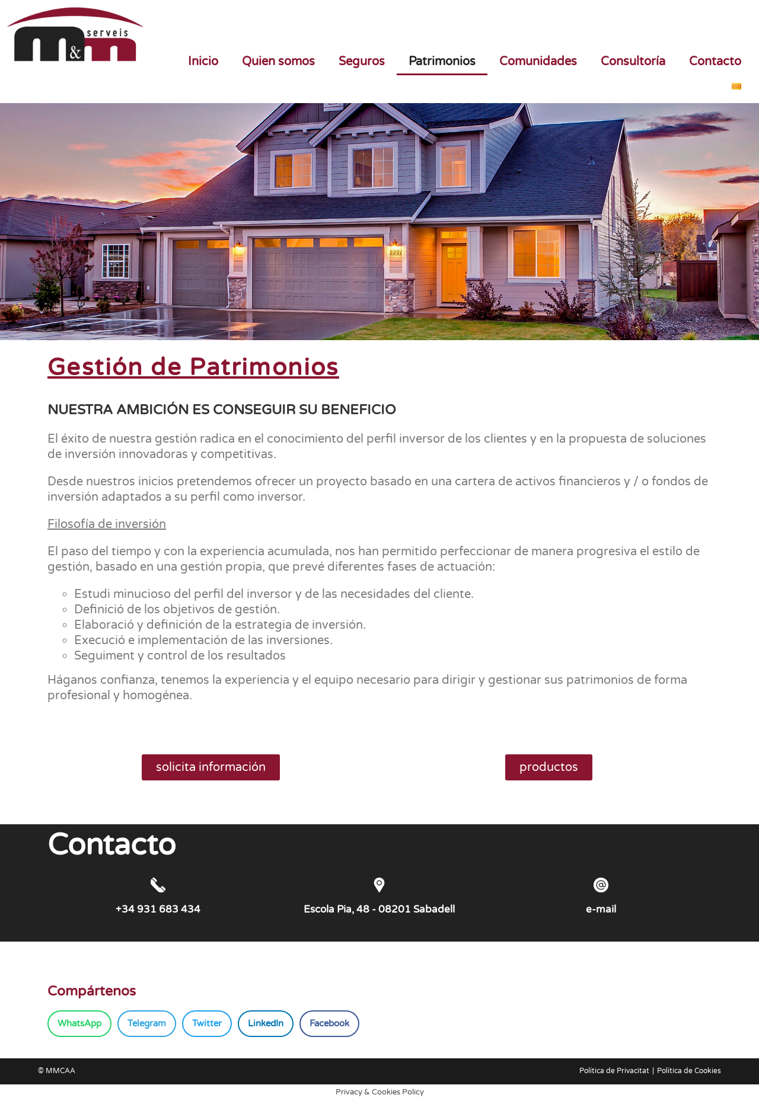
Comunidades (538, 62)
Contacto (715, 62)
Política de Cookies (689, 1071)
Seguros (362, 62)
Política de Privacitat (614, 1071)
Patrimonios (442, 62)
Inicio (203, 62)
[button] (79, 1023)
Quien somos (278, 62)
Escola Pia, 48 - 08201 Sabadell (379, 909)
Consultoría (633, 62)
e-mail (601, 909)
